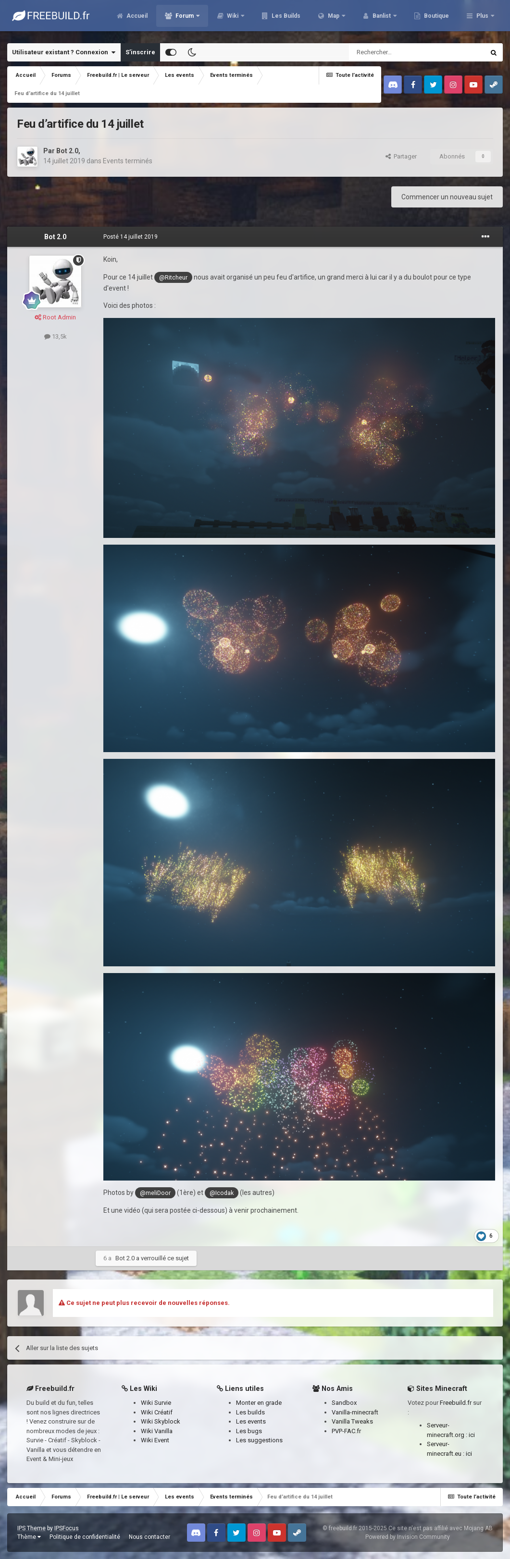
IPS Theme (31, 1528)
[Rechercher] (396, 52)
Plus (482, 19)
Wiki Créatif (157, 1412)
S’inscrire (140, 52)
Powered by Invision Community (407, 1537)
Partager (401, 156)
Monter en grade (259, 1402)
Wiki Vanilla (157, 1431)
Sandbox (344, 1402)
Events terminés (127, 161)
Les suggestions (259, 1440)
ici (472, 1434)
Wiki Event (155, 1440)
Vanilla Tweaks (352, 1421)
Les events (251, 1421)
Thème (29, 1537)
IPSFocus (66, 1528)
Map (386, 19)
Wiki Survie (156, 1402)
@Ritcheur (173, 277)
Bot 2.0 (67, 151)
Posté (130, 236)
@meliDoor (155, 1192)
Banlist (434, 19)
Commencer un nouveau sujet (447, 197)
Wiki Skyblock (160, 1421)
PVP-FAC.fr (346, 1431)
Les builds (250, 1412)
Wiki (285, 19)
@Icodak (222, 1192)
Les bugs (249, 1431)
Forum (237, 19)
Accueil (188, 19)
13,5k (55, 336)
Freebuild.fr (456, 1402)
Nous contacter (149, 1537)
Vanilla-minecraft (355, 1412)
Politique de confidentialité (85, 1537)
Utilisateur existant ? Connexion (63, 52)
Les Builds (338, 19)
